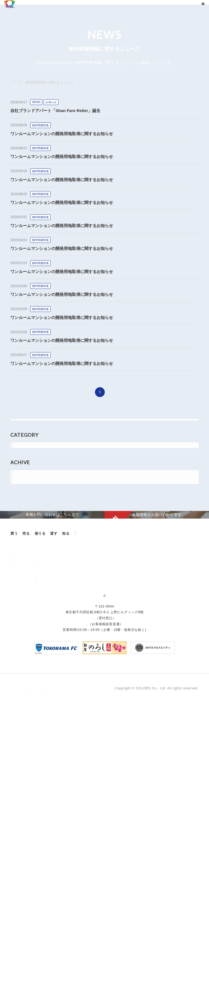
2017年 (22, 641)
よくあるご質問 (26, 856)
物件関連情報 (26, 484)
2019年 (22, 616)
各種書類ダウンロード (108, 803)
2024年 (22, 555)
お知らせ (23, 472)
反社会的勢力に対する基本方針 (145, 984)
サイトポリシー (64, 984)
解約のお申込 (101, 813)
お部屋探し (100, 784)
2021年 (22, 592)
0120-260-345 (87, 924)
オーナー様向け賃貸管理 (153, 784)
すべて (21, 425)
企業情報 (49, 837)
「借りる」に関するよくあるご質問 (107, 823)
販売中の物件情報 (27, 784)
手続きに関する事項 (99, 984)
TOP (13, 82)
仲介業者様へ (101, 794)
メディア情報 (26, 496)
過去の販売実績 (26, 794)
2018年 (22, 628)
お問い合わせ (53, 855)
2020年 (22, 604)
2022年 (22, 579)
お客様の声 (22, 846)
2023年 (22, 567)
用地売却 (56, 784)
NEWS (21, 459)
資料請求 (49, 864)
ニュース (30, 82)
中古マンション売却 (65, 794)
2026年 (22, 530)
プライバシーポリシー (27, 984)
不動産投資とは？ (27, 803)
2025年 (22, 543)
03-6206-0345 (93, 918)
